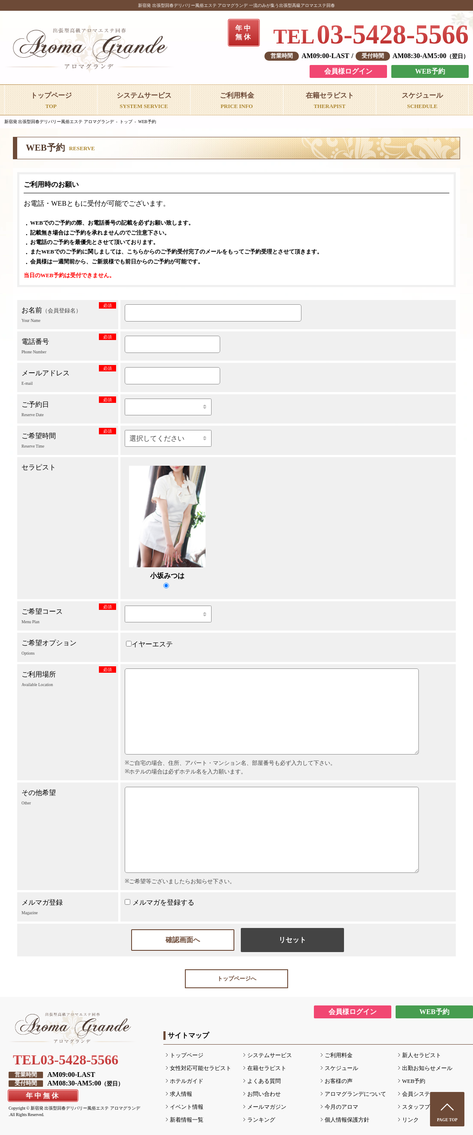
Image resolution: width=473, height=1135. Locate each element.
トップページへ (236, 979)
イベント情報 (186, 1107)
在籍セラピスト (266, 1068)
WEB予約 (430, 71)
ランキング (261, 1120)
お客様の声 (339, 1081)
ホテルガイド (186, 1081)
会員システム (419, 1094)
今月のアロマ (341, 1107)
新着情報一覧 (186, 1120)
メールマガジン (266, 1107)
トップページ (186, 1055)
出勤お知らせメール (427, 1068)
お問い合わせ (264, 1094)
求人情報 (181, 1094)
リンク (410, 1120)
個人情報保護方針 (347, 1120)
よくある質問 (264, 1081)
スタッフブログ (421, 1107)
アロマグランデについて (355, 1094)
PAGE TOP (447, 1119)
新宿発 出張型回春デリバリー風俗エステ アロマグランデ (59, 121)
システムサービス (269, 1055)
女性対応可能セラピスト (200, 1068)
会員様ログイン (348, 71)
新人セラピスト (421, 1055)
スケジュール (341, 1068)
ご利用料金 (339, 1055)
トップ (126, 121)
